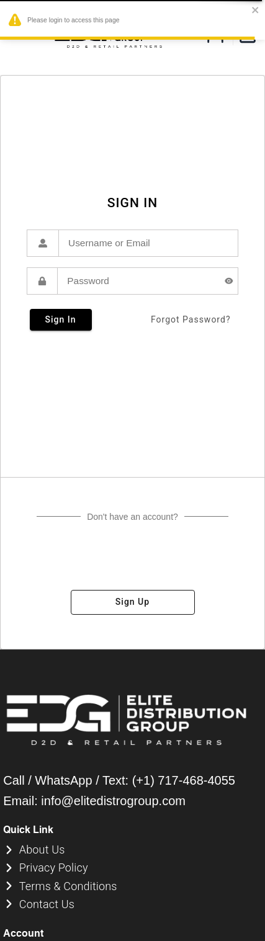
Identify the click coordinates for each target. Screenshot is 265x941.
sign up (132, 602)
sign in (61, 320)
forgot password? (191, 319)
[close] (255, 11)
